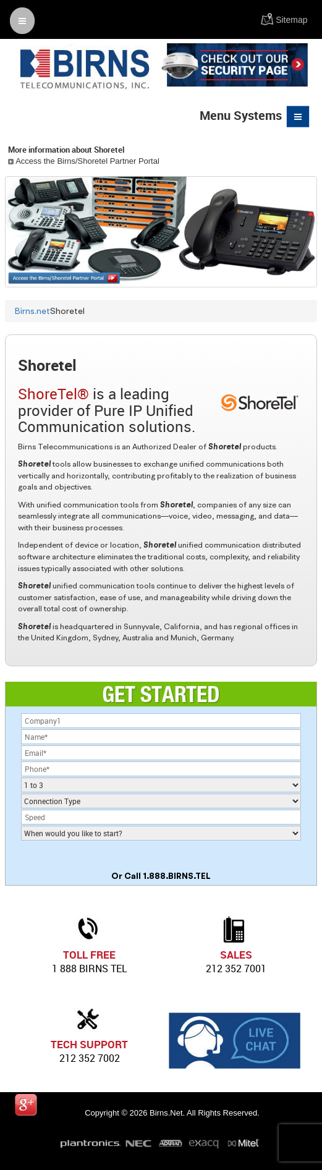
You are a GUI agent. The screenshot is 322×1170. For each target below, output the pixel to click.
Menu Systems (255, 116)
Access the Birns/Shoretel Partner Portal (83, 161)
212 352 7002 (89, 1058)
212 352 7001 (236, 968)
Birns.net (32, 310)
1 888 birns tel (89, 968)
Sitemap (291, 20)
